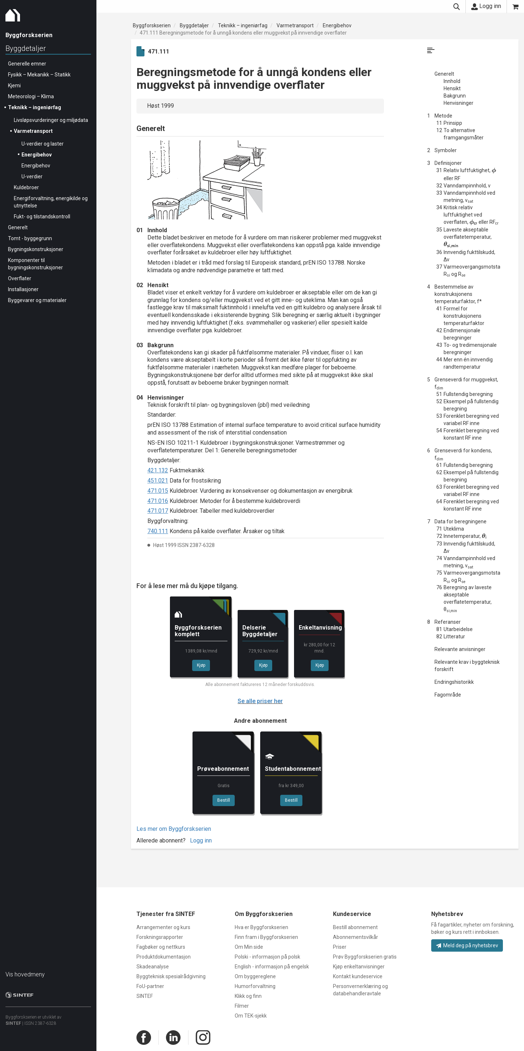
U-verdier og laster (42, 144)
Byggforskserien (152, 25)
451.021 (157, 480)
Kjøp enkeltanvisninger (359, 966)
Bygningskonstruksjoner (35, 249)
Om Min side (249, 947)
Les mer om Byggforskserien (173, 828)
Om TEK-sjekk (251, 1016)
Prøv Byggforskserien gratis (365, 957)
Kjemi (14, 85)
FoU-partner (150, 986)
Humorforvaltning (255, 986)
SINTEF (13, 1023)
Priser (339, 947)
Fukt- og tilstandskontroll (42, 216)
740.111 (157, 531)
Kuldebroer (26, 187)
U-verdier (32, 176)
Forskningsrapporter (159, 937)
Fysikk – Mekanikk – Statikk (39, 75)
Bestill (223, 800)
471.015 (157, 490)
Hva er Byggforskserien (261, 927)
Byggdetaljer (25, 48)
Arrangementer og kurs (163, 927)
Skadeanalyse (152, 966)
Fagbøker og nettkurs (160, 947)
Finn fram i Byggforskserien (266, 937)
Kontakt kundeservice (357, 976)
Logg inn (486, 6)
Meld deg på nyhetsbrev (467, 945)
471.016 (157, 500)
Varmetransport (33, 131)
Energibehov (36, 155)
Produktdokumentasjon (163, 957)
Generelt (18, 227)
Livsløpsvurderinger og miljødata (51, 120)
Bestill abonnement (355, 927)
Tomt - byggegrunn (30, 238)
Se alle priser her (260, 701)
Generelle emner (27, 64)
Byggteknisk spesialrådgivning (171, 976)
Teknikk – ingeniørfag (34, 107)
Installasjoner (23, 289)
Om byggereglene (255, 976)
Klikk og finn (248, 996)
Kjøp (201, 665)
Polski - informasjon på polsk (267, 957)
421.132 (157, 470)
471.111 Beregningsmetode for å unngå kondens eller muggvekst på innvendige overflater (243, 33)
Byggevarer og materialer (37, 300)
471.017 (157, 510)
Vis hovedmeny (25, 974)
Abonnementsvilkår (355, 937)
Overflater (19, 278)
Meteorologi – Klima (31, 96)
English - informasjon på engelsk (272, 966)
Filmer (242, 1006)
